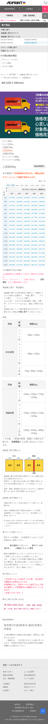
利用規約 (33, 711)
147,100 (34, 225)
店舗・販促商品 (29, 15)
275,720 (42, 257)
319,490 (42, 265)
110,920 (12, 198)
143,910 (19, 217)
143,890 (42, 198)
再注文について (30, 687)
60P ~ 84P (20, 186)
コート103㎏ (8, 144)
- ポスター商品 (7, 66)
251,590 (27, 257)
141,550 (27, 202)
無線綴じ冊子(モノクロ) (10, 37)
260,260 (34, 253)
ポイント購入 (29, 690)
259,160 (12, 261)
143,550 (19, 225)
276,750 (19, 265)
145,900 (27, 225)
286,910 (27, 265)
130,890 (19, 233)
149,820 (42, 205)
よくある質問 (29, 672)
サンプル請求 (29, 678)
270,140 (19, 261)
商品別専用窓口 (9, 9)
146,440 (27, 217)
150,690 (42, 225)
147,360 (34, 221)
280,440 (27, 261)
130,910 (12, 210)
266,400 (12, 265)
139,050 (34, 229)
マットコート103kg (11, 160)
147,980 (34, 213)
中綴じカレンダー (8, 51)
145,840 (34, 205)
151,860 (42, 213)
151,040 (42, 221)
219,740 (27, 249)
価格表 (5, 687)
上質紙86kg (7, 150)
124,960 (12, 202)
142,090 (42, 233)
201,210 (19, 245)
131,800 (19, 229)
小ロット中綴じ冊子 (9, 47)
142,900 (42, 229)
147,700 (34, 217)
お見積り (6, 690)
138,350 (34, 233)
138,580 (27, 198)
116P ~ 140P (40, 186)
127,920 (12, 205)
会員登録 (40, 2)
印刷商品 (9, 15)
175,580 (34, 237)
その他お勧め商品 (8, 56)
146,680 (27, 213)
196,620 (42, 241)
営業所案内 (30, 704)
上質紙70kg (7, 147)
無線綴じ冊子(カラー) (9, 33)
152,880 (12, 237)
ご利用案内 (29, 9)
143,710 (19, 221)
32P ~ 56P (10, 185)
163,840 (19, 237)
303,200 (42, 261)
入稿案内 (6, 684)
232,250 (12, 257)
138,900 (19, 202)
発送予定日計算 (30, 684)
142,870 (34, 202)
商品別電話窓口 (30, 675)
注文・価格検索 (9, 678)
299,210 (34, 265)
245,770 (42, 249)
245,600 (27, 253)
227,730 (42, 245)
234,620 (19, 253)
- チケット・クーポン (9, 60)
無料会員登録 (8, 675)
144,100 (19, 213)
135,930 (19, 198)
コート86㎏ (7, 141)
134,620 (27, 233)
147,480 (27, 210)
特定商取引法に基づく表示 (24, 708)
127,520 (12, 229)
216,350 (34, 245)
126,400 (12, 233)
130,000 (12, 217)
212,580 (27, 245)
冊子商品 (6, 25)
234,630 (34, 249)
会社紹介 (17, 704)
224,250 (12, 253)
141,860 (19, 205)
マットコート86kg (10, 157)
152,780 (42, 210)
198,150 (12, 249)
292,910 (34, 261)
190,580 (12, 245)
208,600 (19, 249)
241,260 (19, 257)
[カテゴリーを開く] (3, 3)
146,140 (27, 221)
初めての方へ (8, 672)
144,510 (27, 205)
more (44, 20)
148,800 (34, 210)
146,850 (42, 202)
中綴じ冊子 (5, 30)
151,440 (42, 217)
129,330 (12, 221)
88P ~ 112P (29, 186)
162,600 (12, 241)
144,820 (19, 210)
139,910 (34, 198)
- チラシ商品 (6, 63)
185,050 (27, 241)
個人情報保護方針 (18, 711)
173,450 (19, 241)
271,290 (42, 253)
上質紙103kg (8, 153)
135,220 (27, 229)
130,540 (12, 213)
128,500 (12, 225)
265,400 (34, 257)
